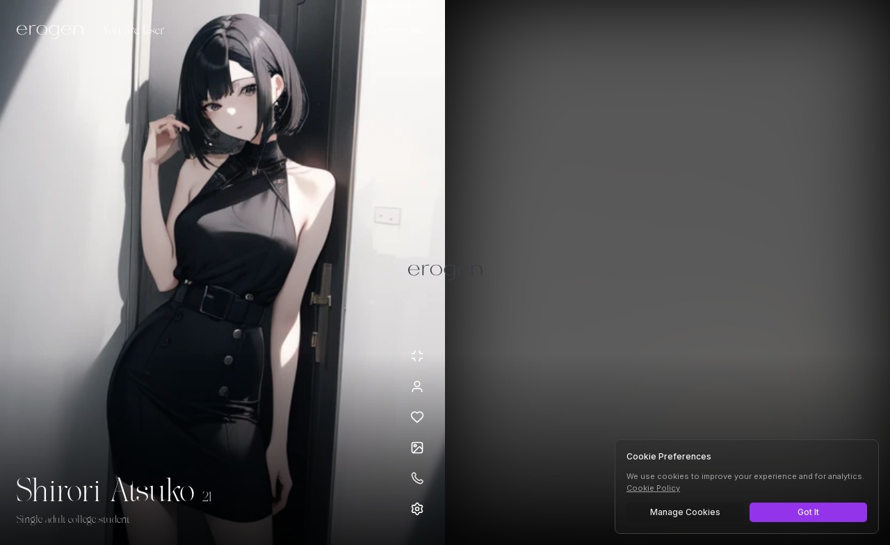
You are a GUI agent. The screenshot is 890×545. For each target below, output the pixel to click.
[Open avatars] (417, 448)
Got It (808, 512)
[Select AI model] (394, 30)
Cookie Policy (653, 488)
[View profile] (417, 386)
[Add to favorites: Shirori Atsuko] (417, 417)
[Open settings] (417, 509)
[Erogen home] (54, 31)
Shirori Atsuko (105, 492)
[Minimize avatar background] (417, 356)
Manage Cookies (685, 512)
